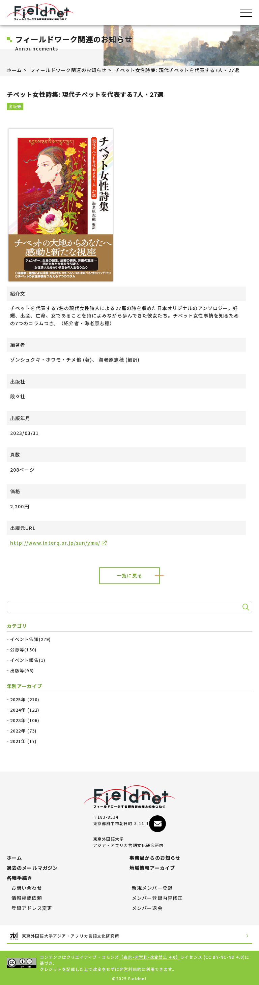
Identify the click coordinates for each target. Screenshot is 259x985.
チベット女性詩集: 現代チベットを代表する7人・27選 (177, 70)
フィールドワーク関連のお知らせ (68, 70)
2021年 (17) (23, 741)
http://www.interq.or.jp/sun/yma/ (55, 542)
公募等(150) (23, 650)
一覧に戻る (129, 575)
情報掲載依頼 (26, 898)
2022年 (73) (23, 731)
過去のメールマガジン (32, 868)
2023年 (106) (24, 720)
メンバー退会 (147, 908)
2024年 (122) (24, 710)
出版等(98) (22, 671)
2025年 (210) (24, 700)
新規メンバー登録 (152, 888)
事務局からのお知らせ (155, 858)
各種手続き (19, 878)
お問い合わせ (26, 888)
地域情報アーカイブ (152, 868)
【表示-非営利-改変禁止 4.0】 (149, 957)
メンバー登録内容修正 (157, 898)
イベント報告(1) (28, 660)
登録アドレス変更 (31, 908)
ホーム (14, 70)
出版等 (15, 106)
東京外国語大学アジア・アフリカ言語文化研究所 (129, 936)
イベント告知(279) (30, 639)
